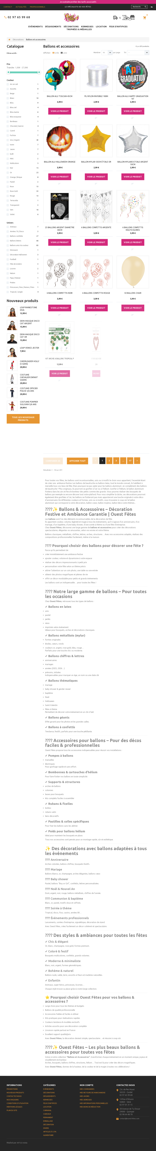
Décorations (71, 26)
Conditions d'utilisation (17, 1103)
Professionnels (37, 7)
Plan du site (12, 1110)
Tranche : (11, 67)
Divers (46, 1128)
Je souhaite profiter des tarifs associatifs (78, 2)
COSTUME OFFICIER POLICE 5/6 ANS (29, 389)
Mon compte (86, 1085)
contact (8, 7)
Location (101, 26)
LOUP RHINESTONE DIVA (28, 308)
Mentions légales (14, 1107)
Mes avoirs (84, 1096)
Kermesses (87, 26)
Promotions (12, 1089)
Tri (125, 52)
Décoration (48, 1125)
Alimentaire (48, 1135)
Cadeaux (47, 1114)
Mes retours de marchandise (92, 1093)
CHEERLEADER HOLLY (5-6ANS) (29, 362)
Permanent (48, 1117)
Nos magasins (13, 1100)
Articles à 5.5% (49, 1132)
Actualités (21, 7)
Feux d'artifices (118, 26)
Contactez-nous (14, 1096)
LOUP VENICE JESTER (29, 348)
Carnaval (47, 1110)
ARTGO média (22, 1143)
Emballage (48, 1121)
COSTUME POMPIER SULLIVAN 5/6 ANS (29, 403)
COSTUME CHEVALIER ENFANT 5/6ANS (29, 377)
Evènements (35, 26)
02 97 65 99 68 (19, 17)
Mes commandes (87, 1089)
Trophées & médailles (79, 29)
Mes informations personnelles (94, 1103)
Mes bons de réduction (90, 1107)
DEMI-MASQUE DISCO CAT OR (29, 335)
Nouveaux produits (22, 301)
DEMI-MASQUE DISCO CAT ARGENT (29, 322)
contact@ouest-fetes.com (129, 1119)
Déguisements (53, 26)
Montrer (97, 52)
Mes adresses (86, 1100)
